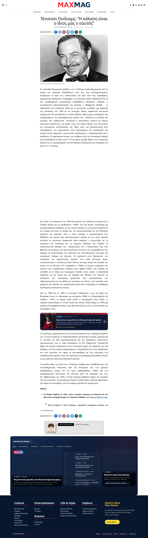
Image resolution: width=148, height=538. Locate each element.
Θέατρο (69, 27)
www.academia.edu (99, 397)
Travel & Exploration (89, 509)
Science (37, 524)
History (16, 518)
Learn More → (112, 522)
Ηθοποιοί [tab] (34, 446)
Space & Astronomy (21, 525)
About (98, 534)
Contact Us (123, 534)
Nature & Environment (68, 516)
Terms (115, 534)
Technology (38, 522)
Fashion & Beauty (66, 513)
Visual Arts (18, 523)
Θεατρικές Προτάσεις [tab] (64, 446)
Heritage (17, 516)
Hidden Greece (87, 513)
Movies (37, 509)
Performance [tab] (23, 446)
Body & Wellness (66, 509)
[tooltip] (130, 5)
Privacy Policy (106, 534)
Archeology (18, 520)
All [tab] (14, 446)
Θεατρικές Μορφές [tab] (47, 446)
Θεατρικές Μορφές (60, 27)
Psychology (64, 511)
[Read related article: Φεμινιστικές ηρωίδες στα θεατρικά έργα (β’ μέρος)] (74, 321)
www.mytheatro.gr (46, 410)
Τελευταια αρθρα (82, 424)
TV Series (37, 511)
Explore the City (88, 511)
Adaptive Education (21, 513)
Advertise (132, 534)
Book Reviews (19, 509)
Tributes (17, 511)
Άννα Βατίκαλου (89, 27)
